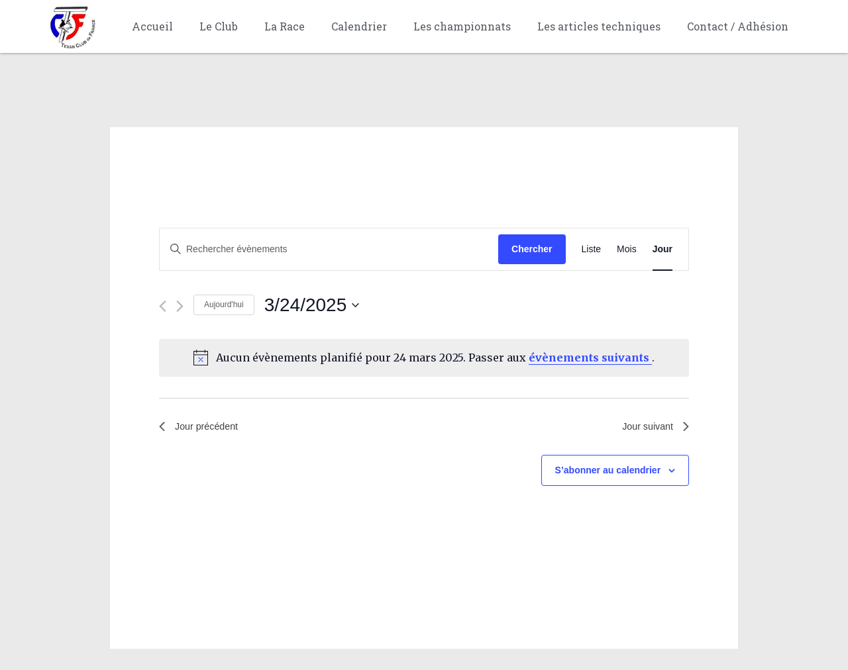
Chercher (531, 249)
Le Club (218, 26)
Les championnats (462, 26)
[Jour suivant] (180, 306)
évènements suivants (590, 357)
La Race (284, 26)
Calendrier (359, 26)
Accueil (152, 26)
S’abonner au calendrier (608, 472)
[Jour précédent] (162, 306)
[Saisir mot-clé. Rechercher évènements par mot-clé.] (329, 249)
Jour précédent (202, 428)
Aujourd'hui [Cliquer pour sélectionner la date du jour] (224, 304)
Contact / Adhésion (737, 26)
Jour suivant (652, 428)
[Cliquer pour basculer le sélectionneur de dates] (312, 305)
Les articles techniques (599, 26)
